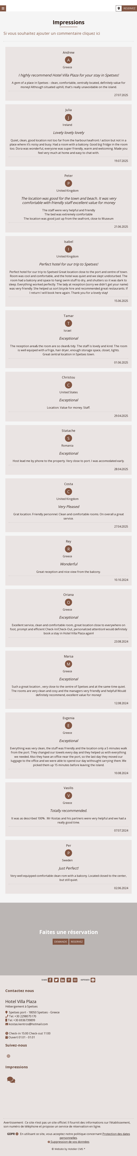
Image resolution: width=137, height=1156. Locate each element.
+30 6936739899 (24, 1020)
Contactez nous (19, 990)
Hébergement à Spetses (21, 1006)
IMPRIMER (88, 980)
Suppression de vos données (68, 1142)
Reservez (129, 8)
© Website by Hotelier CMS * (68, 1149)
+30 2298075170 (25, 1016)
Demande (60, 941)
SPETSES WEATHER (68, 1101)
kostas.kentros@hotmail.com (28, 1024)
